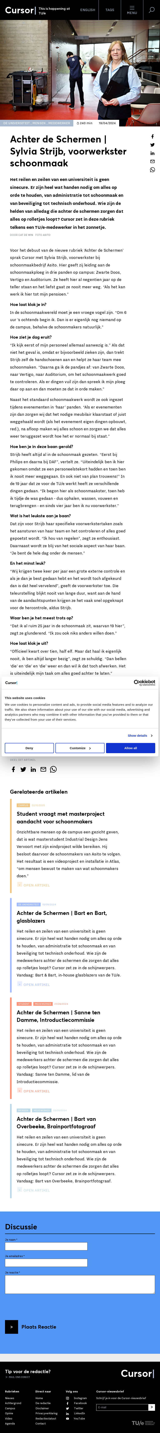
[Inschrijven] (151, 1407)
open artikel (36, 885)
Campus (10, 1408)
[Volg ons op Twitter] (74, 1408)
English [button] (87, 10)
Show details (137, 735)
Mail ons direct (19, 1377)
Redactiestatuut (45, 1418)
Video (8, 1418)
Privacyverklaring (46, 1413)
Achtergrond (13, 1403)
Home (39, 1398)
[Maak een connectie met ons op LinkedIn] (75, 1413)
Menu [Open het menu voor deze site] (132, 10)
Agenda (10, 1423)
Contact (40, 1423)
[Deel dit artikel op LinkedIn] (152, 153)
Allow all (130, 748)
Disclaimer (42, 1408)
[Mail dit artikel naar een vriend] (152, 161)
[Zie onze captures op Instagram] (76, 1398)
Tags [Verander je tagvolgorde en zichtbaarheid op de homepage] (109, 10)
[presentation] (36, 1305)
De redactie (43, 1403)
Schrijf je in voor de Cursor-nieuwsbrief (121, 1398)
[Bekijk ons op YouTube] (75, 1418)
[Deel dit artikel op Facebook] (152, 136)
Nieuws (9, 1398)
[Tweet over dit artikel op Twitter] (152, 144)
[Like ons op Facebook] (76, 1403)
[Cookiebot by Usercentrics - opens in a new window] (137, 683)
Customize (80, 748)
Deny (29, 748)
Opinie (9, 1413)
